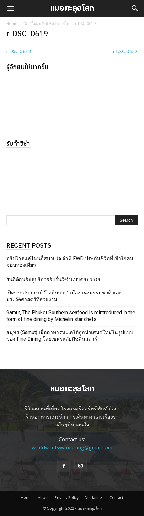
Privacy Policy (67, 497)
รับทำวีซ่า (18, 143)
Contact (116, 497)
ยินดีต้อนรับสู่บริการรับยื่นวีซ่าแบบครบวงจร (53, 280)
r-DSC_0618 (18, 51)
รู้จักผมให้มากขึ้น (27, 66)
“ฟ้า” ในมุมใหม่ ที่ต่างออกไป (46, 23)
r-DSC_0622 (125, 51)
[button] (11, 8)
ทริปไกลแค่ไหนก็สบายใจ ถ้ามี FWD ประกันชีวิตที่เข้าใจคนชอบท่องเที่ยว (69, 261)
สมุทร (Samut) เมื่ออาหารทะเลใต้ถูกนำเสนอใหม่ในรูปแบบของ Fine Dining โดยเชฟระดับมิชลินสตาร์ (69, 335)
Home (11, 23)
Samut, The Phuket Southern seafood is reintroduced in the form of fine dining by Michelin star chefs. (70, 316)
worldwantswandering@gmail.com (72, 447)
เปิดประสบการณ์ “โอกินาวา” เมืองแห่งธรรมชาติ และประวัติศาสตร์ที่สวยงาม (64, 296)
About (43, 497)
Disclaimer (94, 497)
